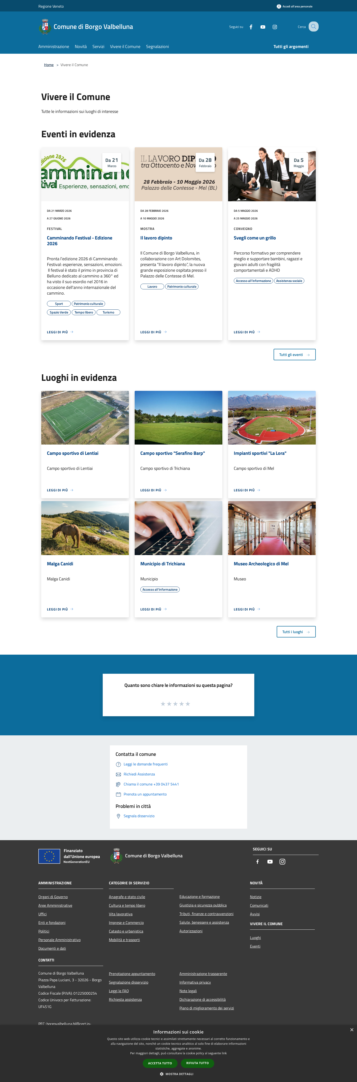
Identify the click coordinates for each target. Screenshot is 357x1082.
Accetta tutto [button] (160, 1063)
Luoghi (255, 937)
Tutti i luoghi (296, 632)
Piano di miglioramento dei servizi (206, 1008)
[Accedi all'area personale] (294, 6)
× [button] (351, 1030)
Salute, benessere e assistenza (204, 922)
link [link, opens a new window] (224, 1053)
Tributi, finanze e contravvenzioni (206, 914)
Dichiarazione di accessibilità (202, 999)
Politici (43, 931)
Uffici (42, 914)
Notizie (255, 897)
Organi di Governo (53, 897)
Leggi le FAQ (119, 991)
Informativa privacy (195, 982)
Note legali (188, 991)
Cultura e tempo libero (127, 905)
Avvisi (255, 914)
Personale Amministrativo (59, 940)
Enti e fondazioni (52, 922)
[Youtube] (258, 26)
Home (49, 65)
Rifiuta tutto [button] (197, 1063)
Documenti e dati (52, 948)
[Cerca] (313, 26)
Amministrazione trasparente (203, 973)
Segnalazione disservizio (128, 982)
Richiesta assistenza (125, 999)
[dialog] (178, 1053)
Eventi (255, 946)
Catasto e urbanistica (126, 931)
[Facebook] (246, 26)
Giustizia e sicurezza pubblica (203, 905)
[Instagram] (270, 26)
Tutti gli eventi (294, 354)
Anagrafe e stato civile (127, 897)
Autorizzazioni (191, 931)
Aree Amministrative (55, 905)
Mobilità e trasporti (124, 940)
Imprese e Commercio (126, 922)
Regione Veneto (51, 6)
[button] (178, 1073)
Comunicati (259, 905)
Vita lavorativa (121, 914)
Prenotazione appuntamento (132, 973)
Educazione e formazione (199, 896)
